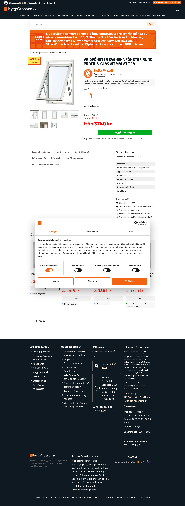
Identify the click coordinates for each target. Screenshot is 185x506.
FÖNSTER (24, 15)
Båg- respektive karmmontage (45, 164)
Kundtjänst (38, 363)
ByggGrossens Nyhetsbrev (40, 386)
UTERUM (49, 15)
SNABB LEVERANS (140, 15)
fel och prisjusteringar (142, 497)
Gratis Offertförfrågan (167, 2)
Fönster (53, 52)
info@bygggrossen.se (103, 410)
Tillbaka (37, 320)
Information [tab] (92, 231)
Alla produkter (42, 52)
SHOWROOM (159, 15)
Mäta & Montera (62, 152)
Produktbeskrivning (41, 152)
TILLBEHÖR (104, 15)
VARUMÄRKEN (120, 15)
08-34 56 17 (23, 3)
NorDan (126, 41)
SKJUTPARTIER (65, 15)
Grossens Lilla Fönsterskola (71, 369)
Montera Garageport (74, 391)
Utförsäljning (39, 380)
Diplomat (92, 44)
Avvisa (56, 281)
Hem (32, 52)
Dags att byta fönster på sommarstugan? (76, 385)
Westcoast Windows (99, 41)
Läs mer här (99, 77)
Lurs (141, 44)
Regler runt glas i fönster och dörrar (76, 361)
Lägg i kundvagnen (125, 132)
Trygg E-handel (40, 372)
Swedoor (77, 44)
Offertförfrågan (41, 368)
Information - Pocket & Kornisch (46, 158)
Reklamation (39, 376)
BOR (128, 44)
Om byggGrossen (41, 351)
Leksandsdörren (112, 44)
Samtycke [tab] (54, 231)
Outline (51, 41)
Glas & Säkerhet (81, 152)
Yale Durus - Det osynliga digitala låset (75, 377)
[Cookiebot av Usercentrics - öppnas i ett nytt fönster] (136, 223)
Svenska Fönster (70, 41)
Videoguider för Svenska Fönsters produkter (76, 405)
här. (142, 83)
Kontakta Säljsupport (140, 2)
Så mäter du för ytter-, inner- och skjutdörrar (75, 353)
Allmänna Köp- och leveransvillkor (42, 357)
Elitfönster (134, 37)
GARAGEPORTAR (86, 15)
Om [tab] (131, 231)
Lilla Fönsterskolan (74, 158)
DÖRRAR (37, 15)
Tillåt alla (129, 281)
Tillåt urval (92, 281)
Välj (44, 288)
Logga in (106, 497)
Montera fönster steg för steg (75, 397)
